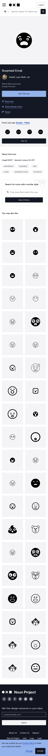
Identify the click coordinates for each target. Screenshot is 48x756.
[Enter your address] (24, 714)
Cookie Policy (28, 743)
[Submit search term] (43, 11)
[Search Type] (6, 11)
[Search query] (24, 192)
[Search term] (25, 11)
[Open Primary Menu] (4, 5)
